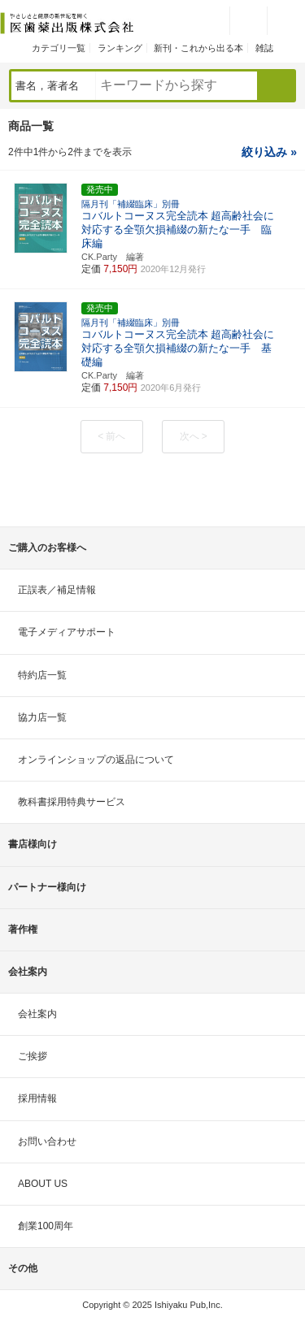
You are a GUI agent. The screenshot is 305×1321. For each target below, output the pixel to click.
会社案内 (37, 1014)
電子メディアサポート (66, 632)
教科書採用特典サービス (71, 802)
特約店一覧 (42, 675)
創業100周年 (45, 1226)
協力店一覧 (42, 717)
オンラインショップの (96, 759)
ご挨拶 (32, 1056)
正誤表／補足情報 (57, 590)
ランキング (120, 48)
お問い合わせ (47, 1141)
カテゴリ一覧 (58, 48)
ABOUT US (43, 1183)
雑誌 (264, 48)
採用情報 (37, 1098)
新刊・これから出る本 (198, 48)
